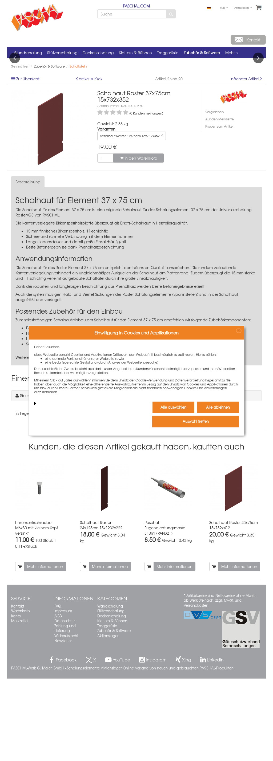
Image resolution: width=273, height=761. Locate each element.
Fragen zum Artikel (219, 208)
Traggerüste (167, 52)
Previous (14, 99)
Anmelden (243, 7)
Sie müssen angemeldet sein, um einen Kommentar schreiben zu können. (94, 477)
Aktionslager (107, 717)
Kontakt (17, 688)
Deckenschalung (98, 52)
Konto (16, 697)
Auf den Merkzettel (219, 201)
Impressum (63, 692)
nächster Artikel (245, 160)
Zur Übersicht (27, 160)
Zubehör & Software (202, 52)
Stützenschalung (62, 52)
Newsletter (63, 722)
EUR (224, 7)
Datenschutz (64, 702)
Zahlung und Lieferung (65, 710)
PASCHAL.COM (136, 6)
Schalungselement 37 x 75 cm (183, 291)
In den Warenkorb (138, 240)
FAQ (57, 688)
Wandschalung (28, 52)
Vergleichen (214, 193)
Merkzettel (19, 702)
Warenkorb (20, 692)
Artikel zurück (90, 160)
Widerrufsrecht (66, 717)
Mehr (231, 52)
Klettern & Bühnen (135, 52)
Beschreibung (27, 264)
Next (258, 99)
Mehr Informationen (45, 648)
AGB (58, 697)
